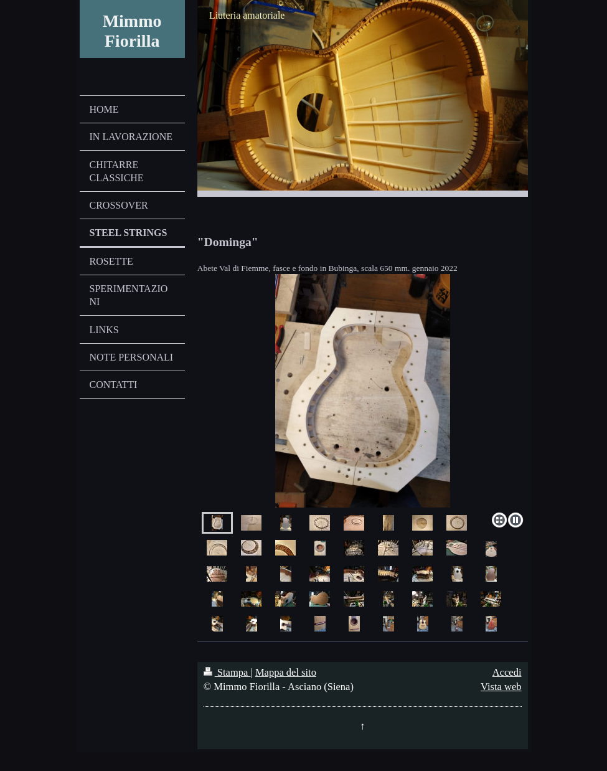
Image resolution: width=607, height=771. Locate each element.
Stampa (227, 672)
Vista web (501, 687)
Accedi (507, 672)
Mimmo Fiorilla (132, 30)
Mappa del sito (285, 672)
